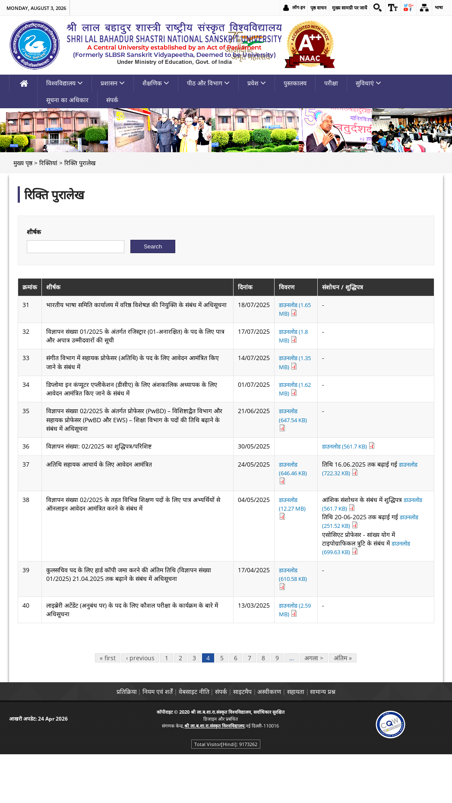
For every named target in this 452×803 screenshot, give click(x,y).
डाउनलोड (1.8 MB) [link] (291, 385)
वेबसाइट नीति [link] (182, 732)
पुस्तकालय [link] (295, 133)
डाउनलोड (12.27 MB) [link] (290, 557)
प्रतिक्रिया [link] (99, 732)
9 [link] (277, 699)
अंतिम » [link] (343, 699)
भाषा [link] (438, 7)
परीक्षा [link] (331, 133)
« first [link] (108, 699)
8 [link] (263, 699)
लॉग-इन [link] (293, 7)
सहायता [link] (315, 732)
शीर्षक (34, 281)
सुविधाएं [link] (368, 132)
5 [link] (222, 699)
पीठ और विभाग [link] (208, 132)
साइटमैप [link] (246, 732)
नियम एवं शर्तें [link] (138, 732)
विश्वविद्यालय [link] (64, 132)
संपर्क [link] (112, 149)
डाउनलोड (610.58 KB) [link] (291, 618)
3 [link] (194, 699)
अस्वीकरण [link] (281, 732)
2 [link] (180, 699)
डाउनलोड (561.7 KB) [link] (350, 496)
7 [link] (249, 699)
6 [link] (235, 699)
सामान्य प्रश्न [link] (350, 732)
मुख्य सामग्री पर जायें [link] (343, 7)
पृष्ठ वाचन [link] (313, 7)
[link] (372, 8)
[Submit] (152, 296)
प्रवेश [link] (256, 132)
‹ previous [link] (140, 699)
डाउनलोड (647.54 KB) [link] (291, 468)
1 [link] (166, 699)
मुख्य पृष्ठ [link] (22, 212)
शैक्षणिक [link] (155, 132)
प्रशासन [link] (113, 132)
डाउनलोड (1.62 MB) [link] (292, 438)
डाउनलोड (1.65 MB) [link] (292, 358)
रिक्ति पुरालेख (54, 244)
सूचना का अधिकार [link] (67, 149)
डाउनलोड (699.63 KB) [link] (387, 593)
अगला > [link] (313, 699)
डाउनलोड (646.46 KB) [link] (291, 522)
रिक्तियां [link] (48, 212)
